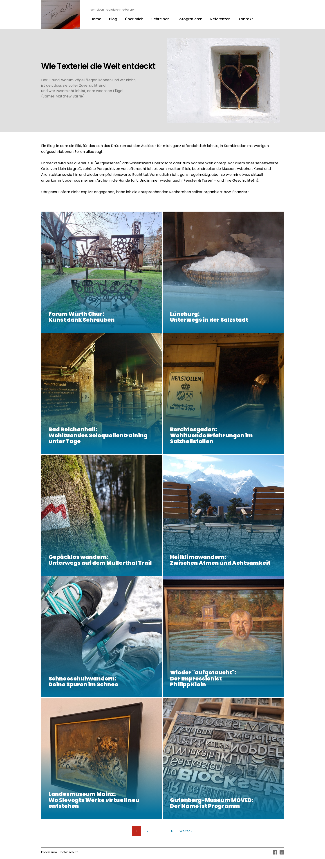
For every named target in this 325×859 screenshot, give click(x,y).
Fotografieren (189, 19)
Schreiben (160, 19)
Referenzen (220, 19)
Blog (113, 19)
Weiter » (185, 831)
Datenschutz (69, 852)
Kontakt (245, 19)
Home (95, 19)
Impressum (49, 852)
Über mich (134, 19)
